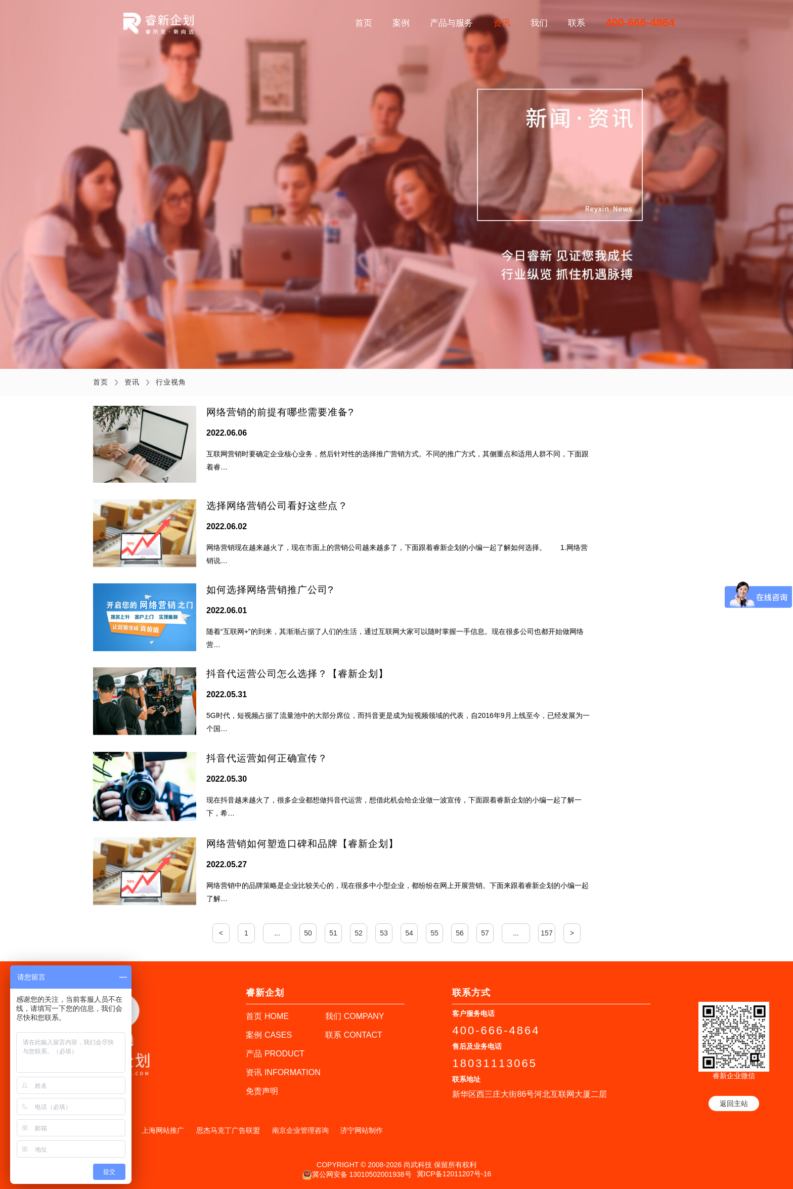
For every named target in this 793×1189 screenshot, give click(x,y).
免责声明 (262, 1090)
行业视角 (171, 382)
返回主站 (734, 1102)
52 (359, 932)
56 (460, 932)
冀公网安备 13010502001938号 (357, 1174)
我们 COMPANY (354, 1015)
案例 (401, 23)
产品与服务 (451, 23)
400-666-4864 (640, 22)
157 (546, 932)
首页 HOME (267, 1015)
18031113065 (494, 1062)
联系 (576, 23)
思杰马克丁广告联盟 (228, 1129)
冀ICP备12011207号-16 (454, 1173)
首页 (363, 23)
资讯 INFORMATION (283, 1071)
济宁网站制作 (361, 1129)
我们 (539, 23)
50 (308, 932)
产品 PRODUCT (275, 1052)
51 (333, 932)
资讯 (501, 23)
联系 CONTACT (353, 1034)
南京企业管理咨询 (300, 1129)
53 (384, 932)
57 (485, 932)
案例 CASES (269, 1034)
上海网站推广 (163, 1129)
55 (434, 932)
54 (409, 932)
